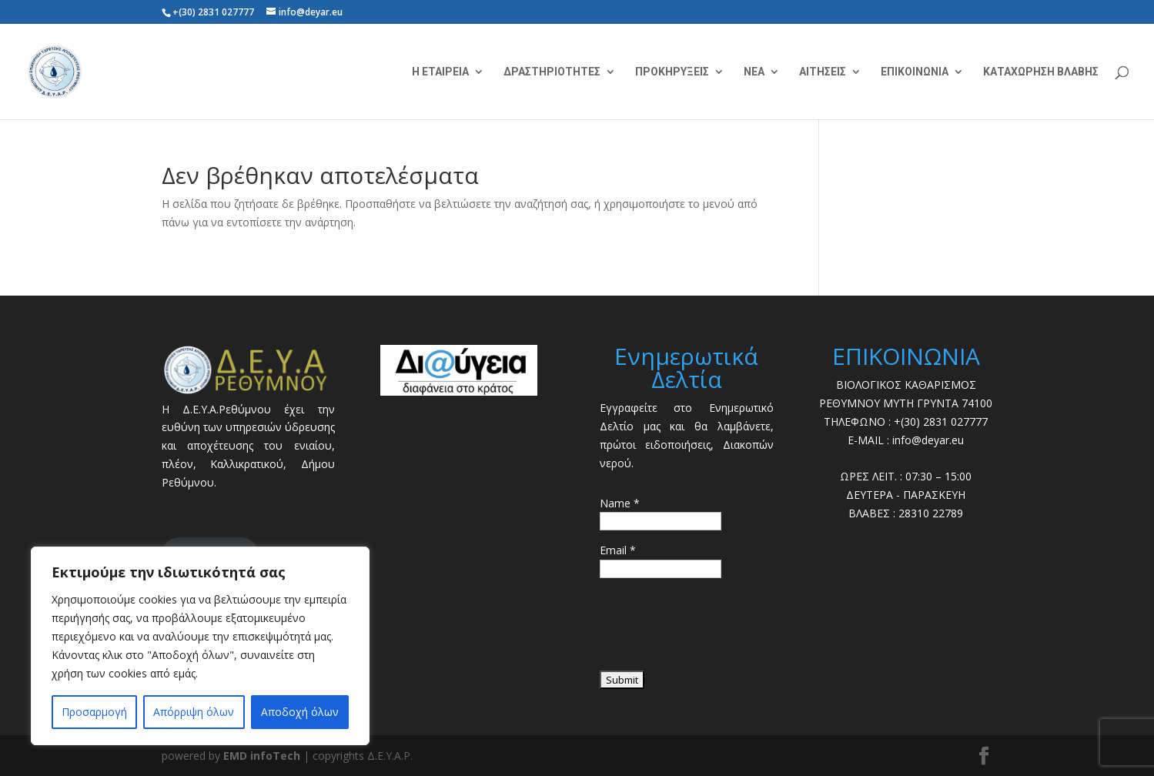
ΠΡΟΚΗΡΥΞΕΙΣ (672, 72)
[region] (200, 646)
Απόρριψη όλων (193, 711)
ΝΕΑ (754, 72)
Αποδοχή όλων (300, 711)
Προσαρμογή (94, 711)
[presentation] (717, 630)
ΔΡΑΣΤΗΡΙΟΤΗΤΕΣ (551, 72)
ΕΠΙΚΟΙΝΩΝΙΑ (914, 72)
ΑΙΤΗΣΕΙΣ (822, 72)
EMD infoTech (261, 755)
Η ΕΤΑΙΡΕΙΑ (440, 72)
